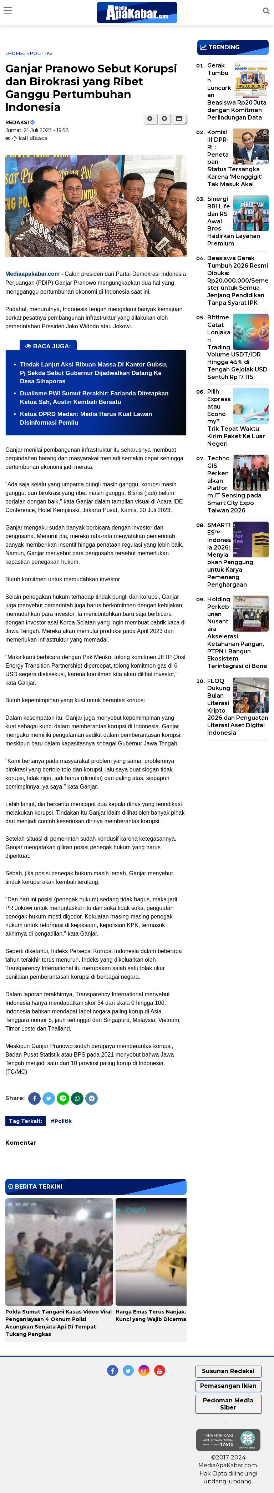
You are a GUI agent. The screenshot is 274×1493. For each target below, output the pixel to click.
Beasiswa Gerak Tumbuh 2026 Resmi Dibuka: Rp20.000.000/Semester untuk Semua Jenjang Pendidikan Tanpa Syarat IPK (238, 280)
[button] (179, 119)
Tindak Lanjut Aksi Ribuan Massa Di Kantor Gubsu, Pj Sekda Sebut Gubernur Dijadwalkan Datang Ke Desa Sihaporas (94, 373)
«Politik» (39, 53)
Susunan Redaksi (228, 1371)
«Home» (15, 53)
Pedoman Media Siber (228, 1404)
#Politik (61, 1121)
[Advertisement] (235, 787)
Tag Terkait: (25, 1121)
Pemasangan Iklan (228, 1385)
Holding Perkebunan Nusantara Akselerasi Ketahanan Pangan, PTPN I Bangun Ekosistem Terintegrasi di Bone (237, 632)
